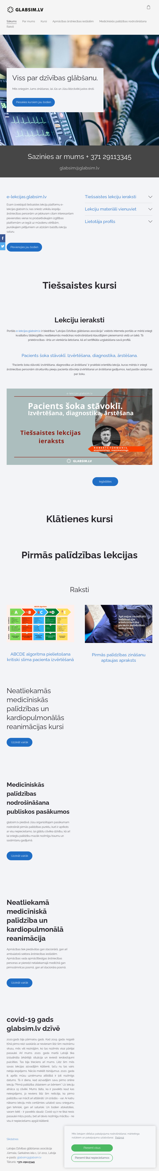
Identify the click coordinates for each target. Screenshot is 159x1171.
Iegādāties (105, 481)
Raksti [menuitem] (10, 26)
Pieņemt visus (92, 1147)
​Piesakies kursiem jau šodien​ (33, 102)
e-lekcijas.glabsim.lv (27, 196)
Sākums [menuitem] (12, 21)
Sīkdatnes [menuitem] (12, 1139)
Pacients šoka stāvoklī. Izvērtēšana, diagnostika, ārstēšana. (80, 355)
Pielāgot (119, 1137)
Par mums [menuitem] (28, 21)
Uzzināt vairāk (19, 855)
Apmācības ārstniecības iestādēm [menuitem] (73, 21)
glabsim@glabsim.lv (80, 167)
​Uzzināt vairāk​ (19, 742)
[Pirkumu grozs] (148, 7)
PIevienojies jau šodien (24, 247)
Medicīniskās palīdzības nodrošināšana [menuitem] (123, 21)
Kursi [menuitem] (44, 21)
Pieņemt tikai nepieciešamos (92, 1157)
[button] (119, 197)
